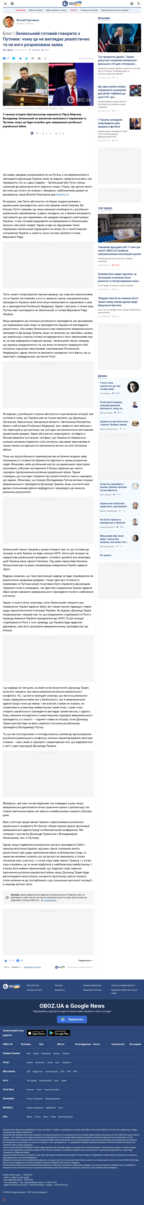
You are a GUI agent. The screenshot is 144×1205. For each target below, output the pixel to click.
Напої (39, 1090)
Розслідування (83, 1044)
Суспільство (118, 1044)
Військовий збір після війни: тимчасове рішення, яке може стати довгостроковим (114, 539)
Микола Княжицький (108, 511)
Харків (36, 1053)
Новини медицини (35, 1108)
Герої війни (21, 10)
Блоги (96, 1044)
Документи (60, 990)
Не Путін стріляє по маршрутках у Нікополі (112, 521)
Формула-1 (67, 1062)
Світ (41, 1044)
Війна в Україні (36, 10)
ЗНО (69, 1071)
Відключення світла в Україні (114, 10)
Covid (60, 1108)
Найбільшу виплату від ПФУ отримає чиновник (115, 259)
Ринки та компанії (35, 1099)
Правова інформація (92, 985)
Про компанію (33, 985)
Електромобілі (45, 1080)
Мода (53, 1117)
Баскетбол (40, 1062)
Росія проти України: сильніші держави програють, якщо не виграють (111, 405)
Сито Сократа (105, 495)
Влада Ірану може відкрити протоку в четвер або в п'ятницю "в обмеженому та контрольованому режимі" (119, 71)
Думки (102, 376)
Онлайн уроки (52, 1071)
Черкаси (66, 1053)
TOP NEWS (105, 208)
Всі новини (135, 1044)
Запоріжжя (46, 1053)
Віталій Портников (28, 20)
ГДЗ (28, 1071)
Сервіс (64, 1080)
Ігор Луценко (105, 394)
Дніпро (56, 1053)
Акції (56, 1080)
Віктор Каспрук (106, 413)
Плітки (38, 1117)
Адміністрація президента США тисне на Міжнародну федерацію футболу (112, 134)
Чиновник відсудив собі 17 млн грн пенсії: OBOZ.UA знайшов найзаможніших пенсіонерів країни (119, 251)
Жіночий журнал (65, 1117)
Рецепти (30, 1090)
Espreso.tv (62, 194)
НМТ (75, 1071)
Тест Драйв (32, 1080)
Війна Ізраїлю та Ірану (56, 10)
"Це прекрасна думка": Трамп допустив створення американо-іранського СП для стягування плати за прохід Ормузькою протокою (118, 60)
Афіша (29, 1117)
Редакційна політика (32, 967)
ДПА (62, 1071)
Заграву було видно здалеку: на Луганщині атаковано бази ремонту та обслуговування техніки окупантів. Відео (119, 277)
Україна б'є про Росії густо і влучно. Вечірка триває (114, 423)
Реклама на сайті (34, 990)
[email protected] (36, 1185)
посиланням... (50, 900)
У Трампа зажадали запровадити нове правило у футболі (110, 123)
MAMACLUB (51, 1108)
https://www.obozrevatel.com (98, 1130)
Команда (59, 985)
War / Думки (8, 50)
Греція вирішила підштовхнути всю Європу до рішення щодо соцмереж (112, 104)
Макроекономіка (52, 1099)
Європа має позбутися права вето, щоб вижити (113, 505)
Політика (26, 1044)
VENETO (73, 10)
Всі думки (105, 555)
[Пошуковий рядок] (138, 3)
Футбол (30, 1062)
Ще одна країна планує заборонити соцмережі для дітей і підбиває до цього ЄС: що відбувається (112, 92)
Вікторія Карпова (107, 547)
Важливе (104, 18)
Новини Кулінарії (51, 1090)
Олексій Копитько (107, 527)
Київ (28, 1053)
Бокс (57, 1062)
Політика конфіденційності (123, 985)
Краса (45, 1117)
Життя (60, 1044)
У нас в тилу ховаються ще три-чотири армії (110, 385)
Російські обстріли (89, 10)
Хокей (50, 1062)
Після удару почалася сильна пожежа (116, 285)
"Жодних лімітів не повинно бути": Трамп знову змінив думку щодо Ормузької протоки (118, 302)
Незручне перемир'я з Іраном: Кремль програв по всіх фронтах (113, 487)
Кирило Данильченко (109, 429)
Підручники (38, 1071)
